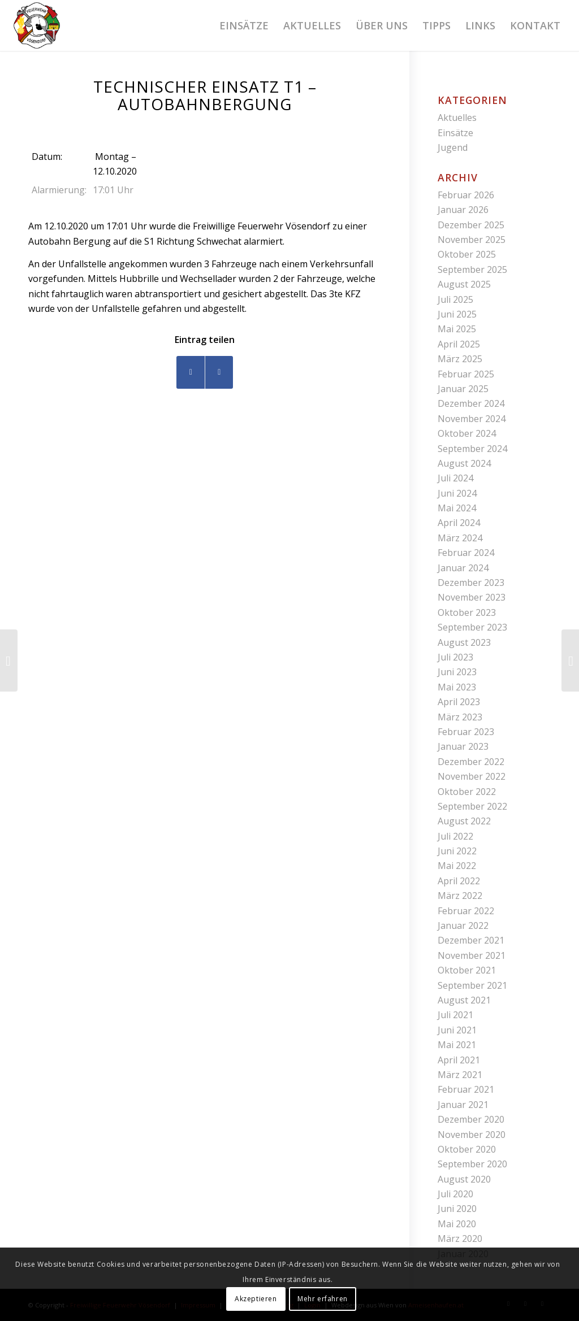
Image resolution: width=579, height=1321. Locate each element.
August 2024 (464, 463)
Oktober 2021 (467, 970)
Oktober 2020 (467, 1149)
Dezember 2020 (471, 1119)
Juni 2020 (457, 1208)
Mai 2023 (457, 687)
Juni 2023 (457, 672)
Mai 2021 (457, 1044)
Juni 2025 (457, 314)
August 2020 (464, 1179)
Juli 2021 (455, 1015)
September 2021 (472, 985)
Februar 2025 (466, 374)
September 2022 (472, 806)
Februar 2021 (466, 1089)
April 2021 (459, 1060)
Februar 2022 (466, 911)
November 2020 (471, 1134)
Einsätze (455, 133)
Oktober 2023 (467, 612)
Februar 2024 (466, 552)
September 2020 (472, 1164)
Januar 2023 (463, 746)
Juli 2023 (455, 657)
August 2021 (464, 1000)
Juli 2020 (455, 1194)
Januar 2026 (463, 209)
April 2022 (459, 881)
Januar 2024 (463, 568)
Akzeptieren (256, 1298)
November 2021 (471, 955)
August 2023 (464, 642)
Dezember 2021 (471, 940)
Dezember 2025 (471, 225)
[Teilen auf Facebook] (190, 372)
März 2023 (460, 717)
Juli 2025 (455, 299)
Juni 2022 (457, 851)
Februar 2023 (466, 731)
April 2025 (459, 344)
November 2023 (471, 597)
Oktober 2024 (467, 433)
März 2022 (460, 895)
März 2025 (460, 359)
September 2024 (472, 448)
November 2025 (471, 239)
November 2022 (471, 776)
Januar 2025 (463, 389)
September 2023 (472, 627)
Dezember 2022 (471, 761)
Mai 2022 (457, 865)
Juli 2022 (455, 836)
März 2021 (460, 1074)
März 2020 (460, 1238)
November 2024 (471, 418)
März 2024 (460, 538)
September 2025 (472, 269)
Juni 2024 (457, 493)
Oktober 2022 (467, 791)
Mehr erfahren (322, 1298)
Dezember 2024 (471, 403)
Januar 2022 (463, 925)
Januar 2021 (463, 1104)
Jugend (453, 147)
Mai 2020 (457, 1224)
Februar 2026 (466, 195)
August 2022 (464, 821)
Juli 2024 (455, 478)
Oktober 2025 (467, 254)
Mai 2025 (457, 329)
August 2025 (464, 284)
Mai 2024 (457, 508)
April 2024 (459, 522)
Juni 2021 (457, 1030)
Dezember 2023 (471, 582)
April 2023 (459, 702)
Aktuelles (457, 117)
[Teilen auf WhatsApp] (219, 372)
